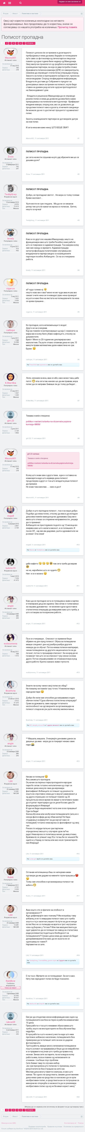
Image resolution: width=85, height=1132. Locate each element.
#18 (78, 955)
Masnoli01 (30, 138)
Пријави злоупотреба (37, 1127)
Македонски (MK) (8, 1123)
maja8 (28, 545)
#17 (78, 896)
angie (28, 624)
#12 (78, 624)
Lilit (27, 854)
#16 (78, 854)
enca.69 (41, 725)
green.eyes (52, 960)
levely (28, 270)
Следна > (31, 43)
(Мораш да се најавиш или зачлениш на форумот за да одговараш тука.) (54, 1107)
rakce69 (29, 1097)
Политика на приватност (74, 1127)
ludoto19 (29, 586)
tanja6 (35, 725)
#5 (78, 312)
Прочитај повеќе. (68, 27)
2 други (62, 960)
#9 (78, 498)
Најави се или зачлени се (70, 2)
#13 (78, 673)
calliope (29, 360)
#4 (78, 270)
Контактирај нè (70, 1123)
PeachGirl (33, 365)
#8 (78, 438)
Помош (81, 1123)
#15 (78, 761)
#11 (78, 586)
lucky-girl (32, 859)
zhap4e (42, 1004)
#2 (78, 174)
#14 (78, 720)
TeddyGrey (30, 220)
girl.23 (28, 438)
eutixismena (30, 673)
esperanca (43, 365)
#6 (78, 360)
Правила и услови (54, 1127)
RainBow (29, 999)
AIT (30, 725)
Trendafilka (42, 960)
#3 (78, 220)
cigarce (29, 312)
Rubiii (28, 896)
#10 (78, 545)
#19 (78, 999)
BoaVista (29, 720)
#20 (78, 1097)
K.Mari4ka (29, 401)
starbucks (33, 1004)
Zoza (28, 174)
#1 (78, 138)
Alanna (32, 550)
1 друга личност (52, 725)
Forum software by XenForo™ (22, 1129)
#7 (78, 401)
